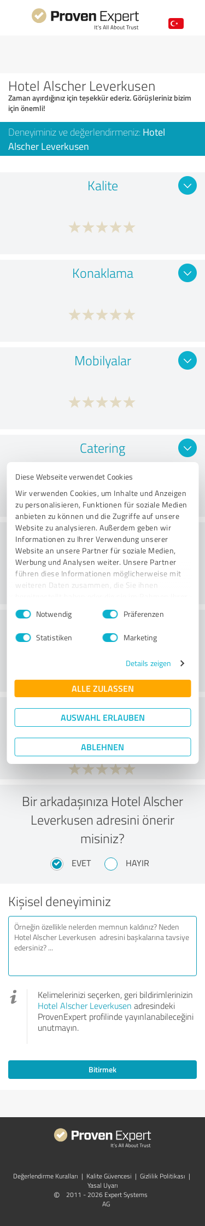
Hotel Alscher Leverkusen (85, 1006)
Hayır (137, 863)
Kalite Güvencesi (109, 1176)
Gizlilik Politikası (162, 1176)
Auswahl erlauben (103, 717)
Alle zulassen (103, 688)
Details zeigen (148, 663)
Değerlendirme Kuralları (45, 1176)
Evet (81, 863)
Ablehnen (102, 746)
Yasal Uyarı (102, 1185)
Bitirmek (102, 1069)
